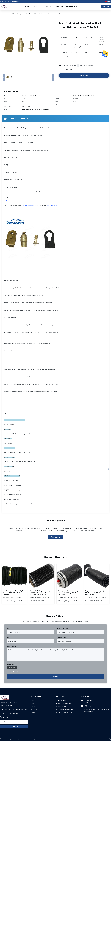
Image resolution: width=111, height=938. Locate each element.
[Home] (2, 14)
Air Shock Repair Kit (61, 706)
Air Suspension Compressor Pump (64, 709)
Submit (55, 676)
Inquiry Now (106, 6)
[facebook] (1, 732)
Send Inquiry (55, 537)
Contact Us (58, 6)
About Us (47, 6)
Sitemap (33, 712)
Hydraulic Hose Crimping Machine (64, 703)
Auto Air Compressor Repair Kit (64, 712)
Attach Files (10, 664)
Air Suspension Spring (61, 700)
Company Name (61, 637)
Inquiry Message (12, 646)
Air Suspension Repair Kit (17, 14)
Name (8, 637)
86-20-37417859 (88, 700)
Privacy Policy (108, 739)
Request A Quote (72, 6)
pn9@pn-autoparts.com (17, 1)
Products (36, 6)
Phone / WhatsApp (62, 628)
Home (27, 6)
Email (9, 628)
